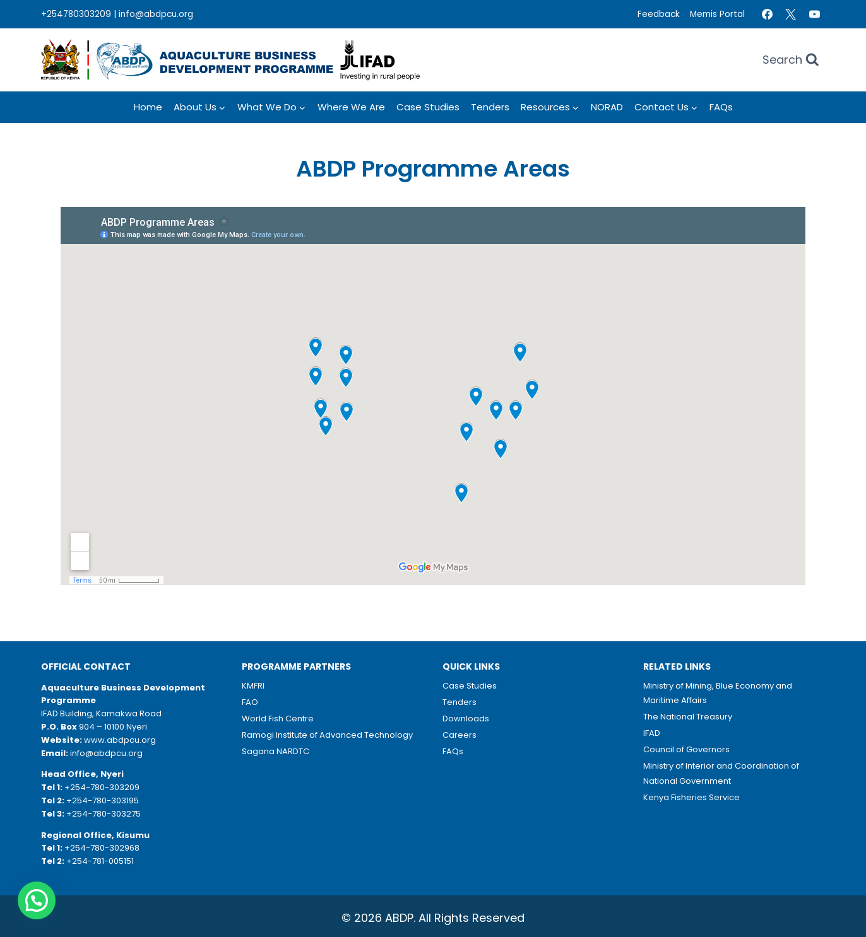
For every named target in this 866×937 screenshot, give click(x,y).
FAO (250, 702)
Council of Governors (686, 749)
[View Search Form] (791, 60)
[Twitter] (791, 14)
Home (148, 106)
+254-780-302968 (101, 848)
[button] (37, 900)
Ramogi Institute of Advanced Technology (327, 735)
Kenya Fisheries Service (691, 797)
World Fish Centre (278, 719)
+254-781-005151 (100, 861)
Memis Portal (717, 14)
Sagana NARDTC (275, 751)
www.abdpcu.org (120, 740)
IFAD (651, 733)
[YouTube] (814, 14)
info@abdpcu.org (156, 14)
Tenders (490, 106)
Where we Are (351, 106)
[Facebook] (767, 14)
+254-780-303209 (101, 787)
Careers (459, 735)
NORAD (607, 106)
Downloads (465, 719)
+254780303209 (76, 14)
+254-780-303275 (103, 814)
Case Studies (428, 106)
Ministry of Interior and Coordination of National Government (721, 773)
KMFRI (253, 686)
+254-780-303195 (102, 800)
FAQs (721, 106)
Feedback (659, 14)
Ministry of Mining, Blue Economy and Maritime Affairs (717, 693)
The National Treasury (687, 717)
